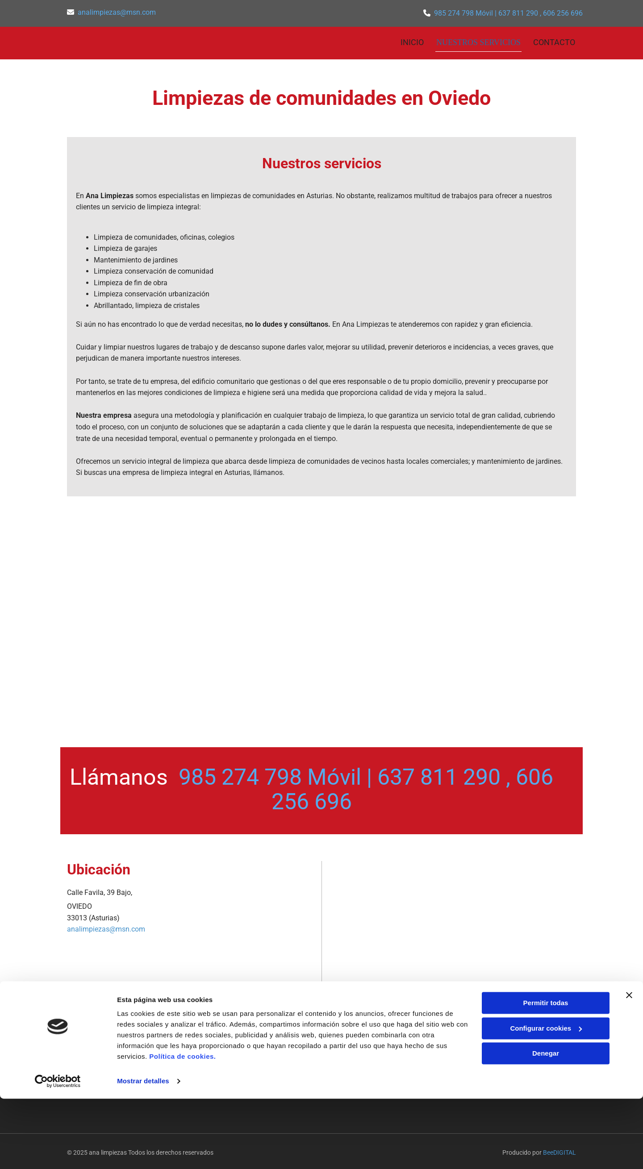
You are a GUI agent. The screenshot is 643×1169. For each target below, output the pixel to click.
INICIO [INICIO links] (414, 41)
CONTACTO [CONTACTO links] (555, 41)
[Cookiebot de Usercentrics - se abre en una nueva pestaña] (58, 1151)
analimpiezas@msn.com (117, 12)
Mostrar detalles (143, 1151)
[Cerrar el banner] (629, 1065)
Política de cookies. (182, 1127)
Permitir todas (545, 1073)
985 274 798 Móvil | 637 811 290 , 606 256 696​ (508, 13)
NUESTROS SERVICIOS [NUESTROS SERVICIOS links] (480, 41)
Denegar (545, 1123)
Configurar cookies (546, 1098)
